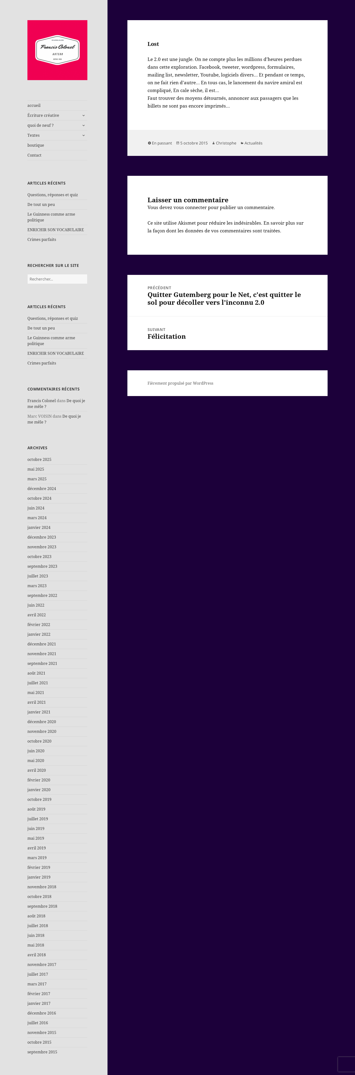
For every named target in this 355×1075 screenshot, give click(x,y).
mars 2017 (37, 984)
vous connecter (190, 207)
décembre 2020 (41, 721)
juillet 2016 (37, 1022)
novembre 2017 (41, 964)
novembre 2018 (41, 886)
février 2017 (38, 993)
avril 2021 (36, 702)
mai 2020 (35, 760)
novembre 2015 (41, 1032)
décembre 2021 (41, 644)
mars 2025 (37, 479)
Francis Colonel (41, 400)
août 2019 (36, 809)
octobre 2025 (39, 459)
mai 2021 (35, 692)
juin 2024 (35, 508)
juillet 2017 (37, 974)
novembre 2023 (41, 547)
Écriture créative (43, 115)
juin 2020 (35, 750)
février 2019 (38, 867)
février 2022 (38, 624)
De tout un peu (41, 204)
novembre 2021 (41, 653)
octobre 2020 (39, 741)
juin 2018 (35, 935)
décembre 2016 (41, 1013)
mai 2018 (35, 945)
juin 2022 (35, 605)
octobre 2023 (39, 556)
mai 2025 (35, 469)
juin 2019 (35, 828)
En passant (162, 143)
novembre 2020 (41, 731)
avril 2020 (36, 770)
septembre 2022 (42, 595)
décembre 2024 (41, 488)
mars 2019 (37, 857)
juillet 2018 (37, 925)
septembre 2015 (42, 1052)
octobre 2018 (39, 896)
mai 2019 (35, 838)
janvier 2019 (38, 877)
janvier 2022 (38, 634)
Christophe (226, 143)
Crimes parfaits (41, 239)
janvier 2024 (38, 527)
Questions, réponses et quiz (52, 194)
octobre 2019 (39, 799)
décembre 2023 (41, 537)
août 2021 (36, 673)
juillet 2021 (37, 683)
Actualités (254, 143)
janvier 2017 (38, 1003)
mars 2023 (37, 585)
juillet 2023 (37, 576)
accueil (34, 105)
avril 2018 (36, 954)
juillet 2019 (37, 818)
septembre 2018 (42, 906)
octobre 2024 (39, 498)
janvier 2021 (38, 712)
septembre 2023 (42, 566)
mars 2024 (37, 517)
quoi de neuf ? (40, 125)
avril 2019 (36, 848)
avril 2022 (36, 615)
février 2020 (38, 780)
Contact (34, 155)
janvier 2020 (38, 789)
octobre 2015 (39, 1042)
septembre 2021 (42, 663)
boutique (35, 145)
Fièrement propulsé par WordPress (180, 383)
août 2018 (36, 916)
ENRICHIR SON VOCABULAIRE (55, 229)
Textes (33, 135)
